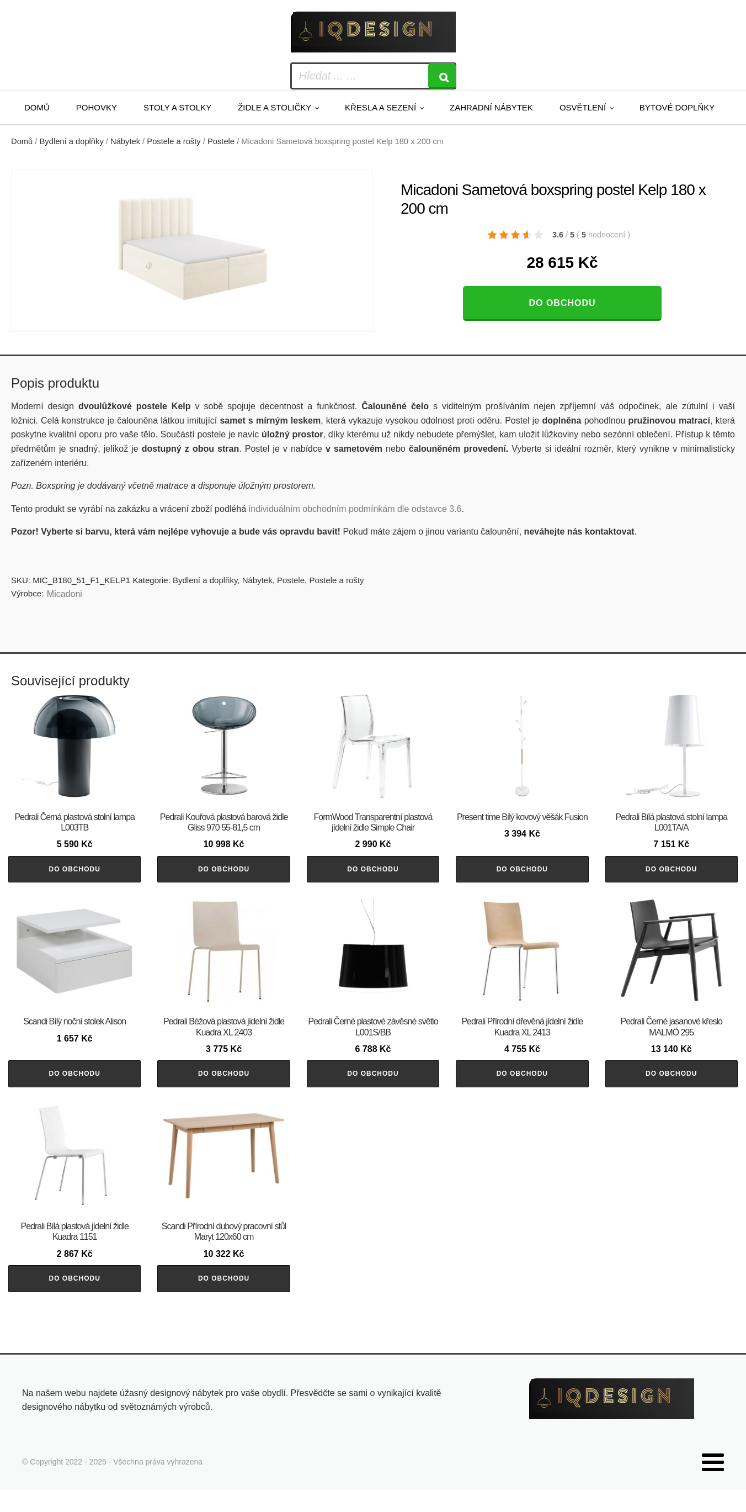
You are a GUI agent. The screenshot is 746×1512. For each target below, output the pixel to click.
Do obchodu (562, 303)
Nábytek (125, 141)
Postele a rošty (173, 141)
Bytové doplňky (677, 107)
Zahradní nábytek (491, 107)
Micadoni (64, 594)
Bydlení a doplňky (72, 141)
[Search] (442, 76)
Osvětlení (583, 107)
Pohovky (96, 107)
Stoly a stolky (177, 107)
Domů (37, 107)
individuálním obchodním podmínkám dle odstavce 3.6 (354, 509)
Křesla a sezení (380, 107)
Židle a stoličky (274, 107)
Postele (221, 141)
